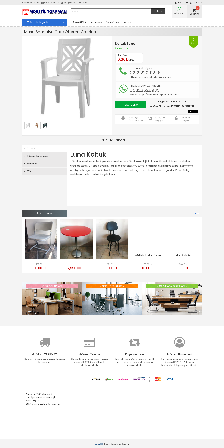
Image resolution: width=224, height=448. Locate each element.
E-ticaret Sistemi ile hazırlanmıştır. (112, 444)
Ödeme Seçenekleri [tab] (36, 156)
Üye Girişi (181, 2)
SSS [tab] (27, 171)
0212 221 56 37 (50, 2)
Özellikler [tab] (30, 148)
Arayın (158, 11)
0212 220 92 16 (30, 2)
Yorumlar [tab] (30, 163)
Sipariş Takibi (112, 22)
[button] (195, 213)
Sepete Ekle (130, 104)
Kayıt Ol (196, 2)
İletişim (127, 22)
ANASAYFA (79, 22)
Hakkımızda (96, 22)
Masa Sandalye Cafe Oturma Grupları (60, 32)
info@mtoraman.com (74, 2)
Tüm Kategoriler (46, 22)
